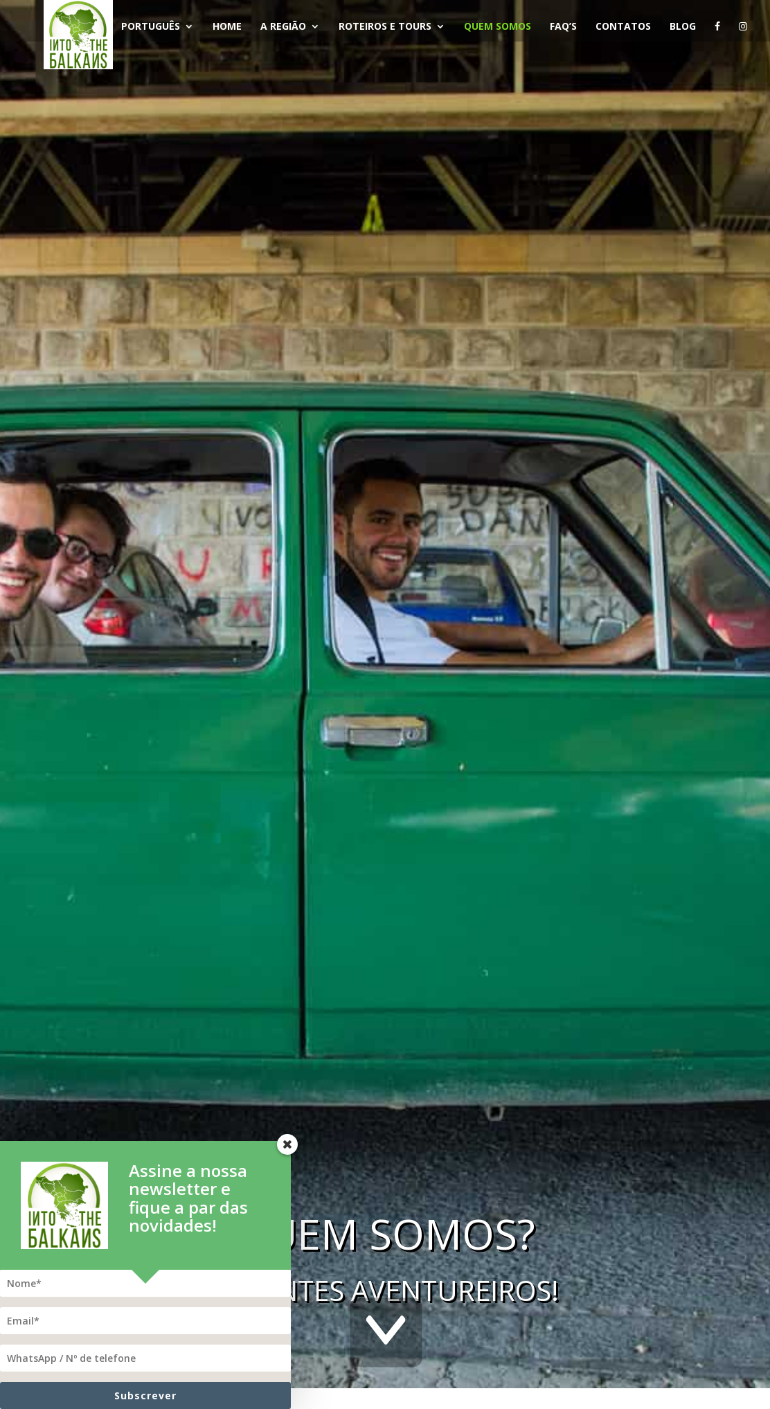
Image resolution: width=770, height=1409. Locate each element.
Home (229, 26)
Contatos (625, 26)
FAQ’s (565, 26)
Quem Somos (499, 26)
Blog (685, 26)
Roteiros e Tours (387, 26)
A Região (285, 26)
